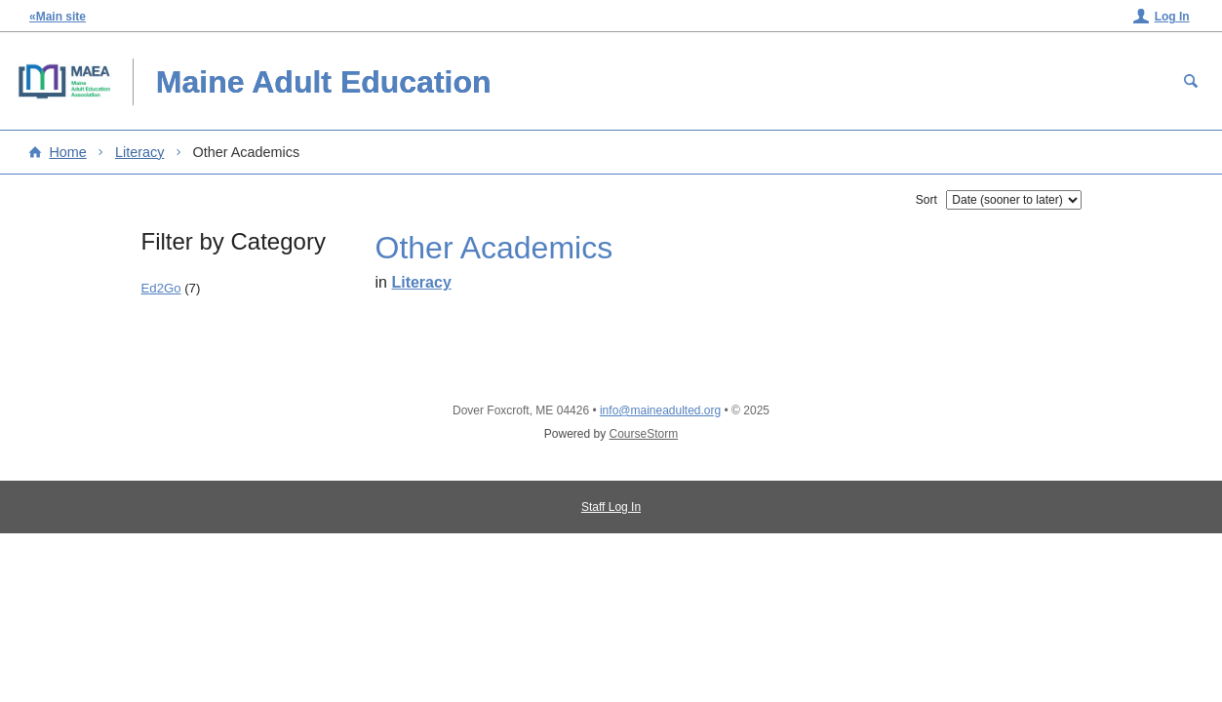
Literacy (139, 152)
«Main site (57, 16)
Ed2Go (161, 288)
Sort (926, 200)
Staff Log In (611, 507)
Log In (1172, 16)
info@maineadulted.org (660, 410)
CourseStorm (644, 434)
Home (67, 152)
